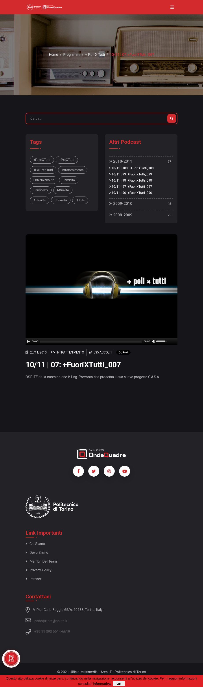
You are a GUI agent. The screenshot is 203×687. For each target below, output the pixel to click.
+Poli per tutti (43, 170)
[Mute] (153, 341)
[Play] (28, 341)
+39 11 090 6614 (47, 631)
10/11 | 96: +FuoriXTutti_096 (130, 193)
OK (119, 683)
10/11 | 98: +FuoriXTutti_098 (130, 180)
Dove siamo (37, 552)
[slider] (91, 341)
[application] (101, 341)
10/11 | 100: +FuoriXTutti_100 (131, 168)
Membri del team (41, 561)
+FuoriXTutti (41, 160)
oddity (80, 200)
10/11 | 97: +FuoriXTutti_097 (130, 187)
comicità (69, 180)
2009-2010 (120, 203)
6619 (66, 631)
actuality (39, 200)
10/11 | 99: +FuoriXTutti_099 (130, 174)
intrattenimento (73, 170)
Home (53, 55)
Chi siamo (35, 544)
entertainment (43, 180)
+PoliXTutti (66, 160)
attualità (63, 190)
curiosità (61, 200)
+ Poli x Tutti (95, 55)
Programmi (71, 55)
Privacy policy (39, 570)
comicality (40, 190)
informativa (102, 683)
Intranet (33, 579)
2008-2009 (120, 215)
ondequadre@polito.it (46, 620)
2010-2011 (120, 161)
